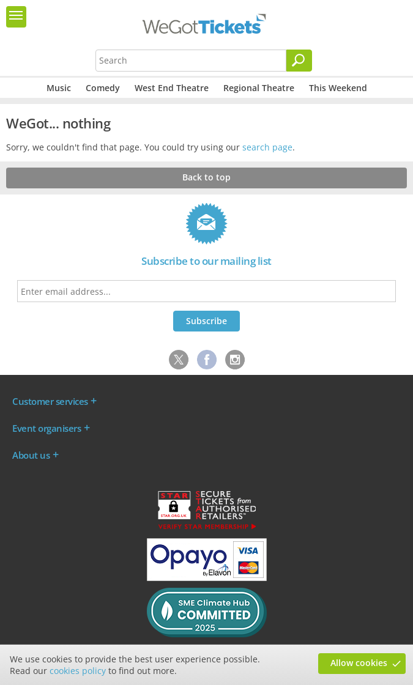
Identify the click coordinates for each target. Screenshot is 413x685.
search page (267, 147)
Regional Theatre (258, 88)
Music (59, 88)
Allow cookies (358, 662)
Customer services (50, 401)
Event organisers (46, 428)
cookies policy (78, 670)
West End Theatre (172, 88)
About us (31, 455)
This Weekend (338, 88)
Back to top (206, 177)
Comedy (103, 88)
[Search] (299, 61)
